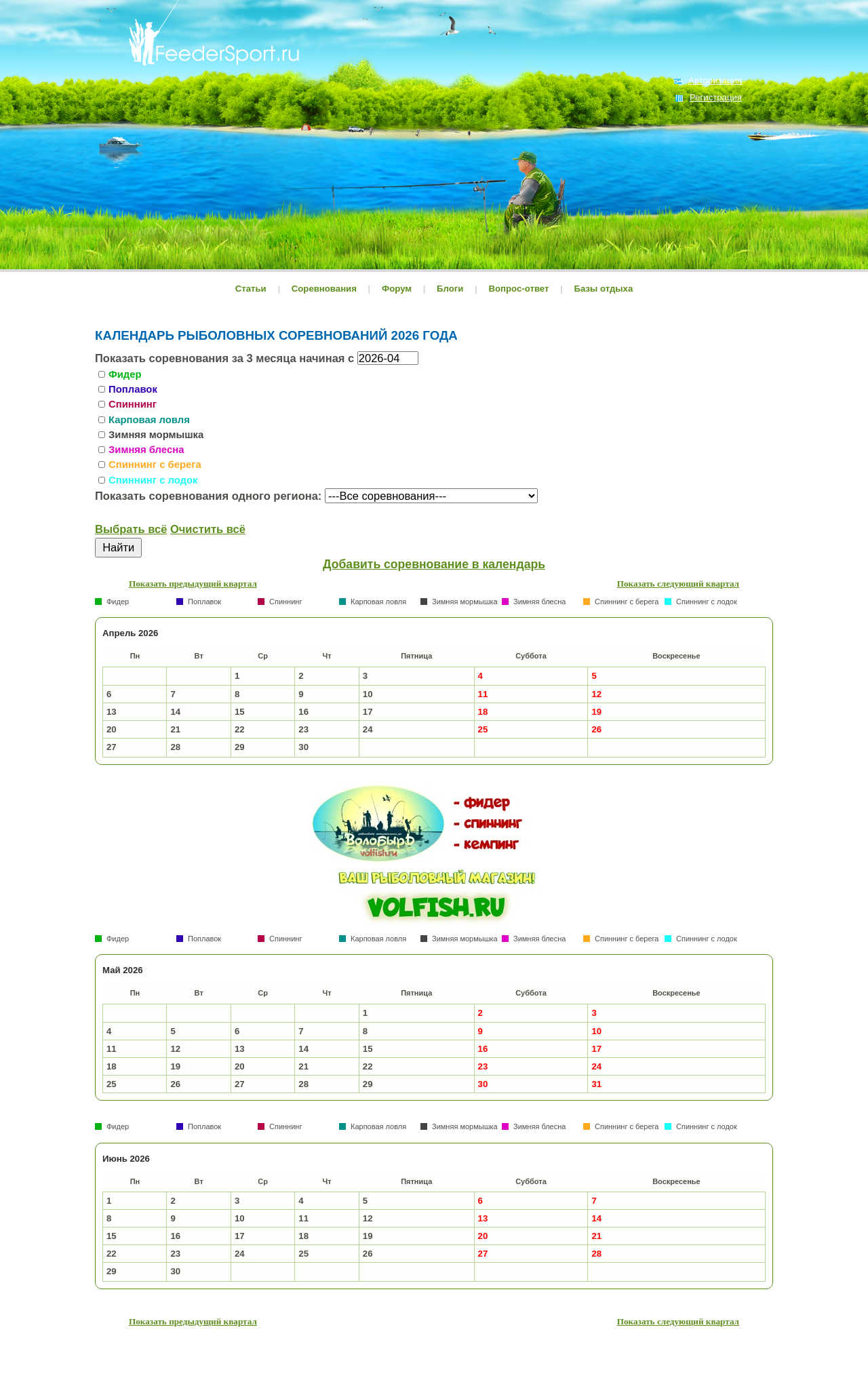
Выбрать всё (131, 529)
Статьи (251, 288)
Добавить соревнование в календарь (434, 564)
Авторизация (715, 80)
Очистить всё (207, 529)
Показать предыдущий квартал (193, 583)
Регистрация (716, 97)
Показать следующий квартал (678, 583)
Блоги (450, 288)
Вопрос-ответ (518, 288)
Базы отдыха (603, 288)
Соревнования (325, 288)
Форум (397, 288)
